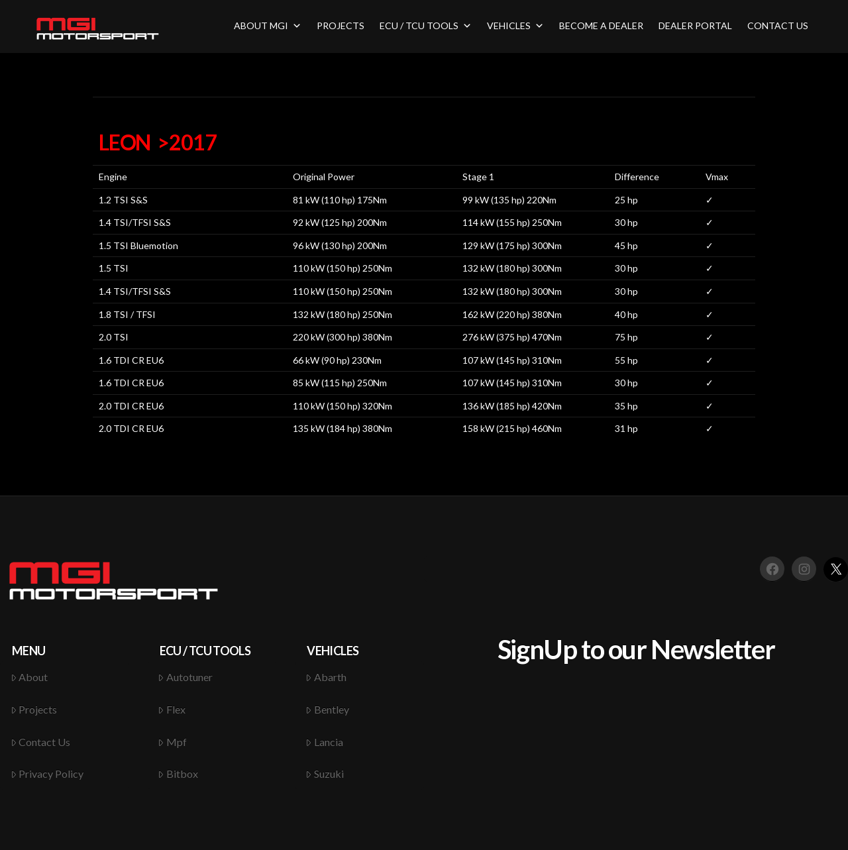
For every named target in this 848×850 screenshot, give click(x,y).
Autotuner (185, 676)
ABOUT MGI (267, 25)
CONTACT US (777, 25)
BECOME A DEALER (601, 25)
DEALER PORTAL (695, 25)
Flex (172, 709)
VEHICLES (515, 25)
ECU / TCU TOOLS (426, 25)
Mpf (172, 741)
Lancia (324, 741)
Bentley (327, 709)
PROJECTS (340, 25)
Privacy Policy (47, 773)
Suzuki (324, 773)
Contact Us (41, 741)
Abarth (325, 676)
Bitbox (178, 773)
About (29, 676)
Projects (34, 709)
